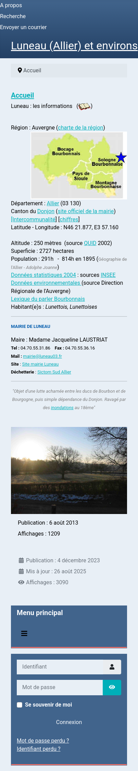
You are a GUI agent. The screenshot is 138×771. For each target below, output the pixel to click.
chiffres (69, 219)
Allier (53, 203)
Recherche (13, 16)
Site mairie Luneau (40, 364)
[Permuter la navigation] (24, 633)
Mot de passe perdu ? (43, 740)
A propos (11, 5)
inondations (62, 407)
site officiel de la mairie (86, 211)
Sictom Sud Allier (54, 372)
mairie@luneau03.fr (42, 356)
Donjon (45, 211)
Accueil (22, 95)
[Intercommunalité (33, 219)
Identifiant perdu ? (39, 749)
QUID (90, 243)
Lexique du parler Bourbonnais (48, 299)
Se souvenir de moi (48, 704)
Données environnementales (46, 283)
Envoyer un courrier (23, 27)
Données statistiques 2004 (43, 275)
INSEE (108, 275)
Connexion (69, 722)
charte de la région (80, 127)
